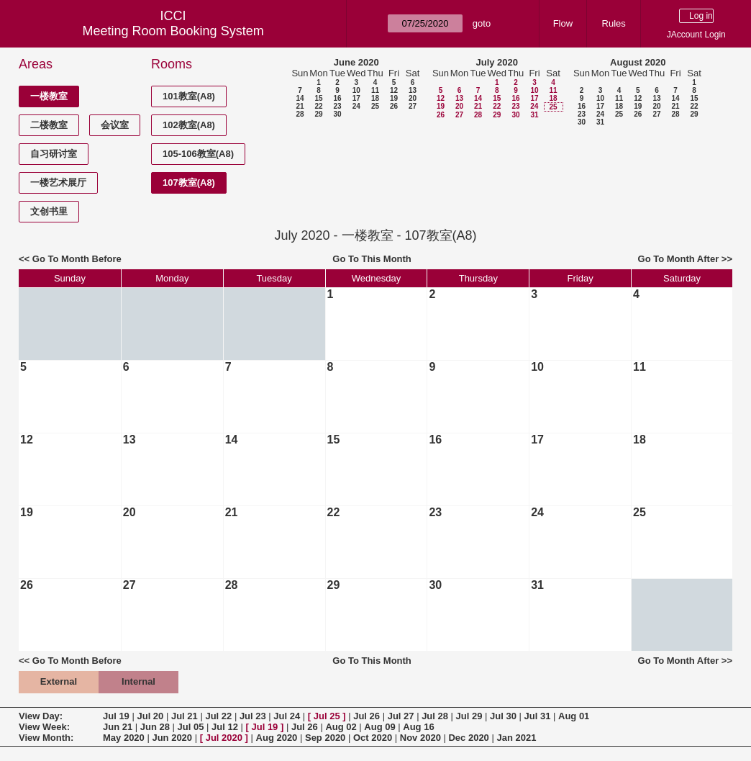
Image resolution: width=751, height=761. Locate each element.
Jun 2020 (172, 737)
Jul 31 (537, 716)
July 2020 (496, 62)
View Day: (41, 716)
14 (300, 98)
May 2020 (124, 737)
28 (300, 114)
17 (356, 98)
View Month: (46, 737)
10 (356, 90)
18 (375, 98)
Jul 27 (401, 716)
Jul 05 (191, 726)
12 (394, 90)
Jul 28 (435, 716)
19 (394, 98)
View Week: (44, 726)
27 (413, 106)
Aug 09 (379, 726)
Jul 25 (327, 716)
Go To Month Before (77, 258)
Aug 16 (418, 726)
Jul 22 (218, 716)
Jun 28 (155, 726)
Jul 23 (253, 716)
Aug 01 (573, 716)
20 (413, 98)
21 (300, 106)
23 (337, 106)
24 (356, 106)
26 (394, 106)
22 (318, 106)
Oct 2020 (372, 737)
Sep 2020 (325, 737)
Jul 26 (366, 716)
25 (375, 106)
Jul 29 (469, 716)
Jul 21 (184, 716)
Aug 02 (340, 726)
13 (413, 90)
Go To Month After (678, 258)
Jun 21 (117, 726)
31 (534, 115)
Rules (614, 23)
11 (375, 90)
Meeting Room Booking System (173, 31)
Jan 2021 (516, 737)
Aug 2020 (277, 737)
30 (337, 114)
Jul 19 (116, 716)
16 (337, 98)
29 (318, 114)
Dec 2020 (468, 737)
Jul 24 (286, 716)
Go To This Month (371, 258)
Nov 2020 (420, 737)
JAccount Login (696, 35)
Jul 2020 (224, 737)
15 (318, 98)
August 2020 (637, 62)
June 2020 (356, 62)
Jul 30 (503, 716)
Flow (563, 23)
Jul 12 (224, 726)
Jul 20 (150, 716)
